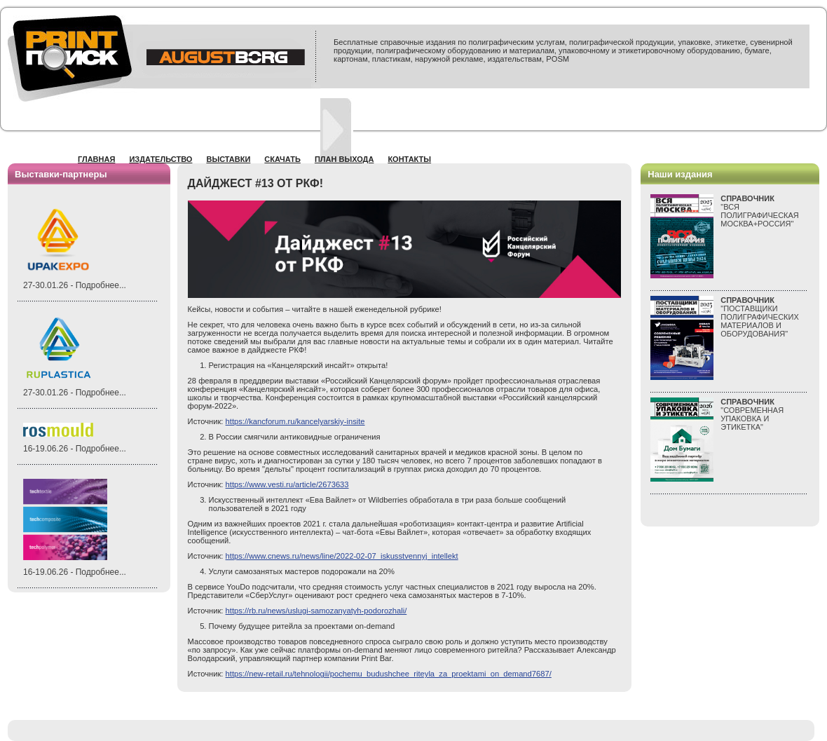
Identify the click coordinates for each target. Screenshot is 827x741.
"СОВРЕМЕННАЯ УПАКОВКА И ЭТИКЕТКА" (752, 414)
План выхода (344, 159)
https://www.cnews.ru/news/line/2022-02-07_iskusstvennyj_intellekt (342, 556)
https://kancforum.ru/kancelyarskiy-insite (295, 421)
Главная (96, 159)
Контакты (409, 159)
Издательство (160, 159)
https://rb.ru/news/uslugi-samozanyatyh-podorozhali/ (316, 610)
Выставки (228, 159)
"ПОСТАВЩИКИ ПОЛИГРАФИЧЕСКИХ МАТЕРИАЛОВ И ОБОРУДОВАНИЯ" (759, 317)
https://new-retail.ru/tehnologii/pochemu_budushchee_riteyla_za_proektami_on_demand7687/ (389, 673)
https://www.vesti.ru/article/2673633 (287, 484)
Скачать (282, 159)
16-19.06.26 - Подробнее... (74, 449)
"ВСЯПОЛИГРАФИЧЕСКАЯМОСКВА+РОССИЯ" (759, 211)
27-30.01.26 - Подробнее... (74, 285)
